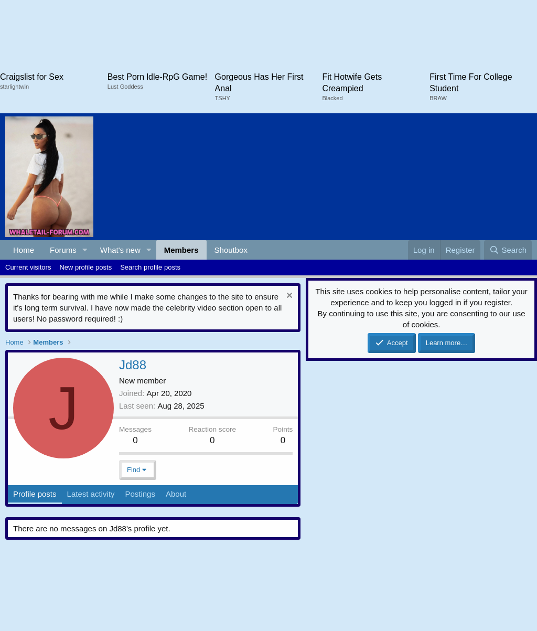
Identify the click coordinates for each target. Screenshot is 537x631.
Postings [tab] (140, 493)
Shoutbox (231, 249)
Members (181, 249)
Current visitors (28, 267)
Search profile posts (150, 267)
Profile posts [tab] (35, 493)
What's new (120, 249)
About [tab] (176, 493)
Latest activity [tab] (91, 493)
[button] (85, 250)
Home (23, 249)
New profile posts (85, 267)
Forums (63, 249)
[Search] (508, 250)
